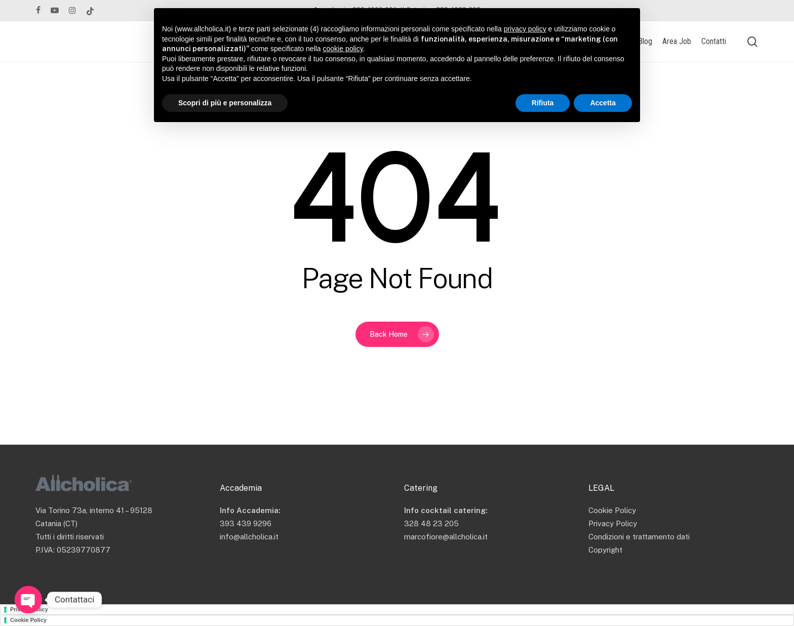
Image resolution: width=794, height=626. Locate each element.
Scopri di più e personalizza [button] (224, 103)
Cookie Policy (612, 510)
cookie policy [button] (343, 49)
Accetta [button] (603, 103)
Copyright (605, 549)
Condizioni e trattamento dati (639, 536)
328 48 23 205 (431, 523)
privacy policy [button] (525, 29)
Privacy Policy (612, 523)
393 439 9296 (245, 523)
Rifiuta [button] (543, 103)
